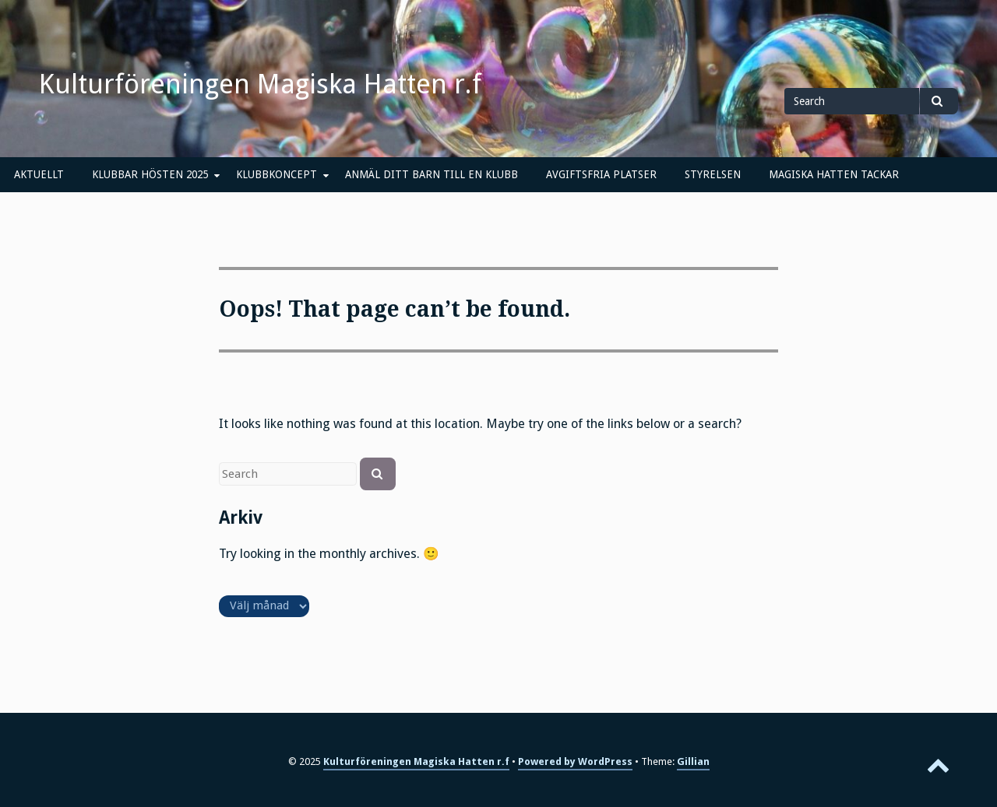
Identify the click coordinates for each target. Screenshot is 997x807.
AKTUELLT (39, 174)
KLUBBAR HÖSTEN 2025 (150, 174)
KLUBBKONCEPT (276, 174)
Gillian (693, 761)
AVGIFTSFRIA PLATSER (601, 174)
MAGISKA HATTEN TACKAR (834, 174)
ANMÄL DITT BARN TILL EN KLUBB (431, 174)
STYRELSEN (713, 174)
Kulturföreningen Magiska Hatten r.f (260, 84)
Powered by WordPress (575, 761)
